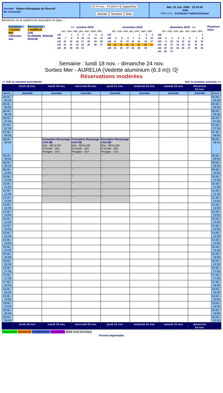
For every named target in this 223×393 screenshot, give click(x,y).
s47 (109, 44)
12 (95, 38)
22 (71, 44)
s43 (59, 44)
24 (82, 44)
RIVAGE (33, 39)
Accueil (8, 8)
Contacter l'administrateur (192, 13)
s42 (59, 41)
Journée (27, 93)
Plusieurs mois (213, 28)
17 (82, 41)
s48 (109, 48)
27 (101, 44)
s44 (59, 48)
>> (193, 27)
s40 (59, 34)
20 (101, 41)
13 (101, 38)
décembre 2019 (180, 27)
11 (88, 38)
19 (95, 41)
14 (65, 41)
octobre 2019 (84, 27)
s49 (159, 38)
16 (77, 41)
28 (65, 48)
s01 (159, 51)
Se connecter (12, 11)
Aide (185, 10)
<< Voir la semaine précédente (22, 81)
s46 (109, 41)
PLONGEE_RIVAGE (40, 35)
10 (82, 38)
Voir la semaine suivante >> (203, 81)
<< (72, 27)
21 (65, 44)
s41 (59, 38)
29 (71, 48)
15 (71, 41)
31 (82, 48)
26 (95, 44)
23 (77, 44)
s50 (159, 41)
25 (88, 44)
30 (77, 48)
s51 (159, 44)
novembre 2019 (132, 27)
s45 (109, 38)
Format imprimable (111, 335)
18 (88, 41)
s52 (159, 48)
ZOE (30, 32)
